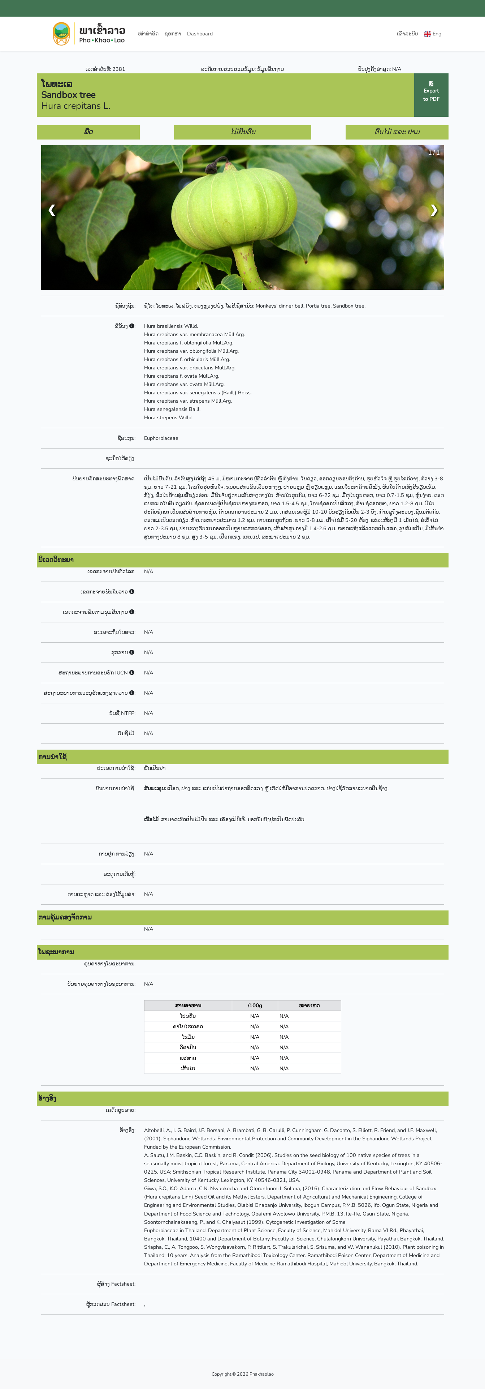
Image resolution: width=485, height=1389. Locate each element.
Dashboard (200, 33)
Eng (432, 33)
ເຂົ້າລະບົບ (407, 33)
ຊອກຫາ (172, 33)
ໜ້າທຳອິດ (148, 33)
